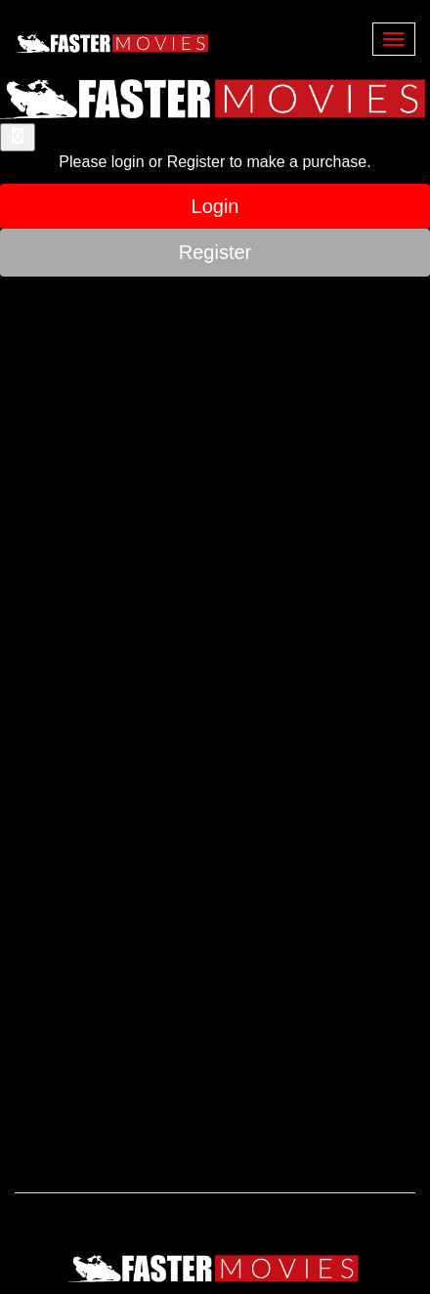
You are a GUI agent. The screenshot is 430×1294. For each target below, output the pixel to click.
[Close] (17, 137)
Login (215, 206)
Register (215, 252)
